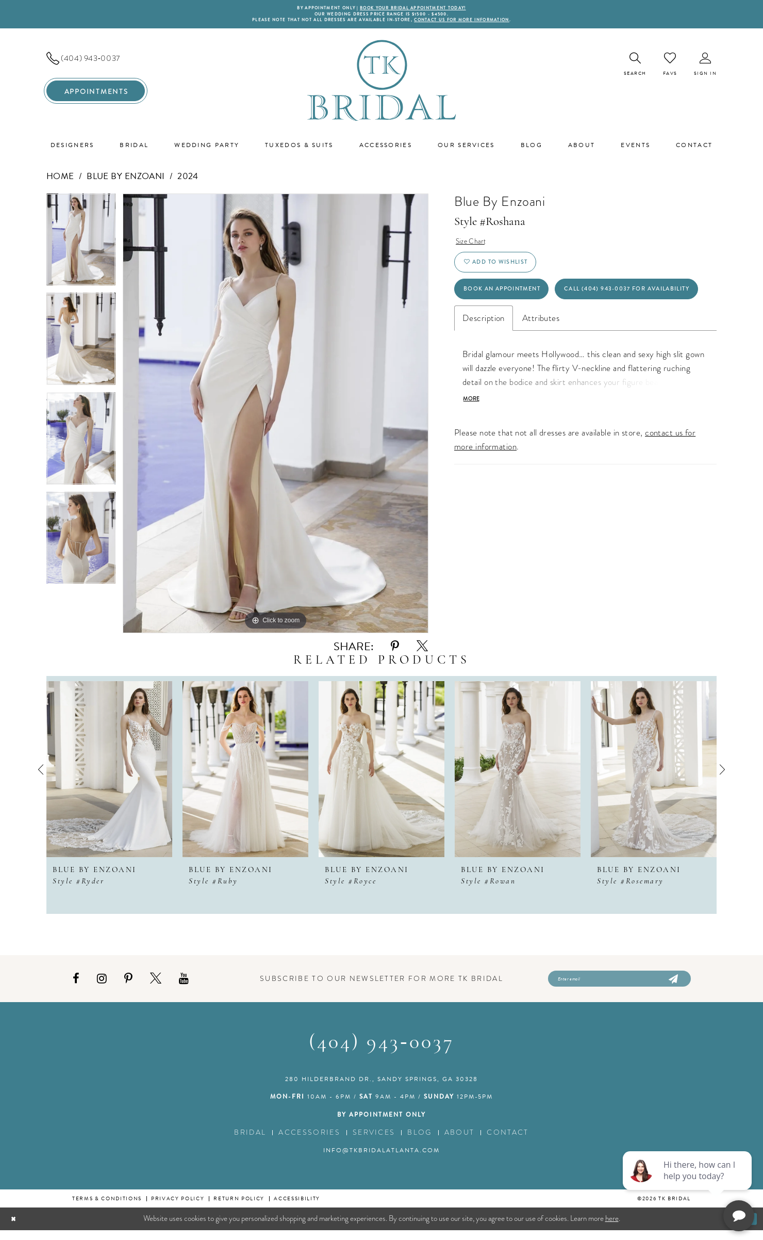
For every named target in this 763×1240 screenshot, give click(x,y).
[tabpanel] (80, 248)
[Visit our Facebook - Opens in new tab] (76, 985)
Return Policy (238, 1208)
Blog (419, 1142)
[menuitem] (95, 63)
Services (374, 1142)
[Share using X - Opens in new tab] (422, 651)
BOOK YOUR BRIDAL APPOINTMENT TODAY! (422, 8)
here (612, 1228)
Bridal (250, 1142)
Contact (507, 1142)
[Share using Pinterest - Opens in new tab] (395, 651)
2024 (187, 181)
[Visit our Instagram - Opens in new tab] (101, 985)
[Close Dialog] (15, 1228)
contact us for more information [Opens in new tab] (483, 24)
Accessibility (297, 1208)
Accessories (309, 1142)
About (459, 1142)
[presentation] (109, 774)
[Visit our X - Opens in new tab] (156, 986)
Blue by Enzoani (126, 181)
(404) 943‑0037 (381, 1052)
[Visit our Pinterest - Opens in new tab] (128, 985)
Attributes (540, 375)
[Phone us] (95, 63)
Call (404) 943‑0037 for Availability (547, 342)
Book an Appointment (516, 308)
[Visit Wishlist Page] (670, 69)
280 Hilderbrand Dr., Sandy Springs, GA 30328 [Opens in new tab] (381, 1088)
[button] (705, 69)
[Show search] (635, 69)
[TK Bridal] (381, 85)
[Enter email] (619, 986)
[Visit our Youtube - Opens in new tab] (183, 985)
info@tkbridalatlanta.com (381, 1160)
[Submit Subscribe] (672, 986)
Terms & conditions (107, 1208)
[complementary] (688, 1183)
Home (60, 181)
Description (483, 375)
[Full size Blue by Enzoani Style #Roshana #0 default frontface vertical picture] (275, 418)
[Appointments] (95, 96)
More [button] (474, 458)
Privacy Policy (177, 1208)
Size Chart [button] (474, 248)
